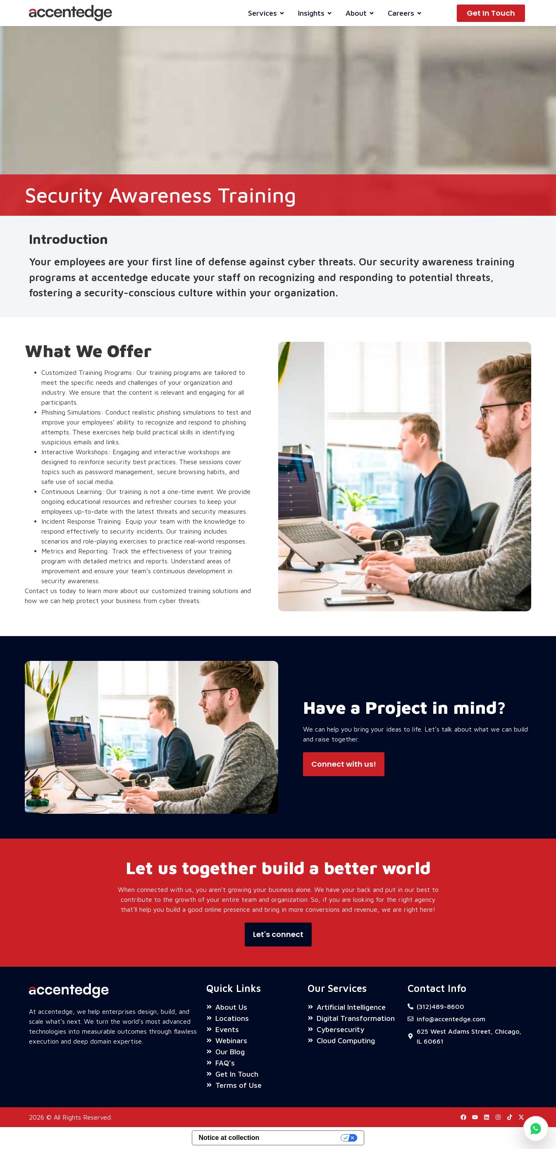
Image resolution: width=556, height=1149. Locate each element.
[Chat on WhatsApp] (536, 1129)
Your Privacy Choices (304, 1138)
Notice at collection (229, 1138)
